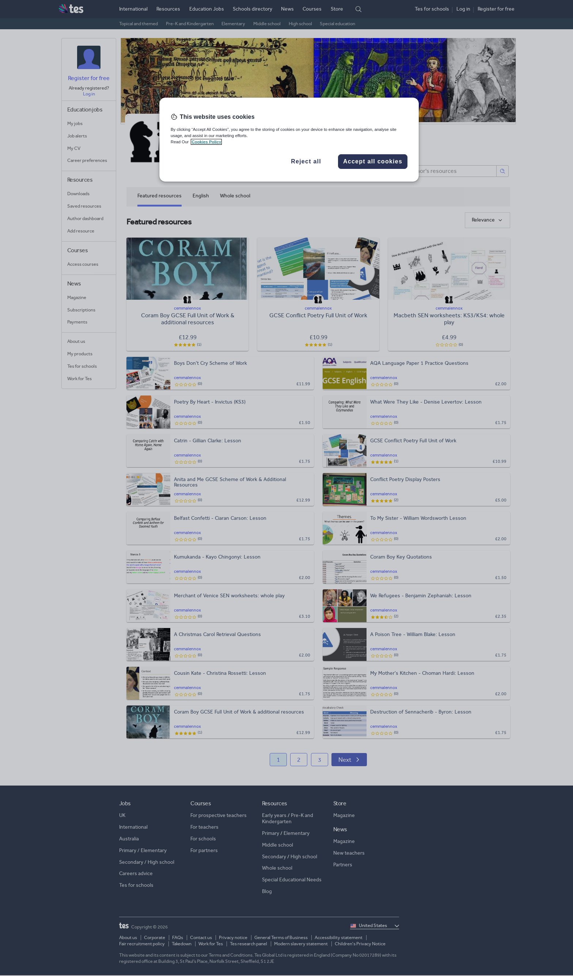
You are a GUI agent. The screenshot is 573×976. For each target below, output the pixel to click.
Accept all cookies (372, 161)
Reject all (306, 161)
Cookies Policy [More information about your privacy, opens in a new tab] (206, 142)
